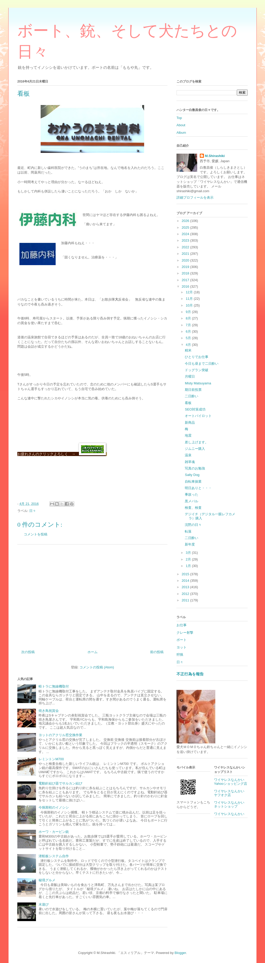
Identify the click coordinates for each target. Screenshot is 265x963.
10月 (190, 305)
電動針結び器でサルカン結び (60, 783)
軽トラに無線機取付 (54, 686)
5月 (189, 338)
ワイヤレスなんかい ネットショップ (231, 805)
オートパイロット (198, 416)
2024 (186, 234)
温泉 (188, 455)
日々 (32, 511)
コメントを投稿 (35, 534)
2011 (186, 600)
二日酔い (191, 396)
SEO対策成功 (195, 409)
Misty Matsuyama (198, 383)
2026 (186, 221)
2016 (186, 286)
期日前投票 (193, 390)
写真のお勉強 (195, 468)
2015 (186, 574)
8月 (189, 318)
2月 (189, 559)
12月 (190, 292)
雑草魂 (190, 462)
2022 (186, 247)
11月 (190, 299)
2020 (186, 260)
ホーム (92, 652)
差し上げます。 (196, 442)
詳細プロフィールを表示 (195, 197)
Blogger (180, 953)
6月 (189, 331)
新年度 (190, 544)
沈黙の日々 (193, 525)
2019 (186, 267)
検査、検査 (193, 508)
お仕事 (181, 625)
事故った (191, 494)
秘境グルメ (47, 880)
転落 (188, 531)
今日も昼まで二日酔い (201, 363)
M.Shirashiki (215, 156)
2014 (186, 581)
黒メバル (191, 501)
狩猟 (179, 654)
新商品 (190, 422)
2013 (186, 587)
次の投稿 (28, 652)
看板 (188, 403)
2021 (186, 254)
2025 (186, 227)
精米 (188, 350)
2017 (186, 280)
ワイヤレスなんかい (229, 814)
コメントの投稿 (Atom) (96, 667)
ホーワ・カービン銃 (54, 832)
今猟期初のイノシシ (54, 807)
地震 (188, 435)
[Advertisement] (92, 595)
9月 (189, 312)
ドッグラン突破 (196, 370)
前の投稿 (157, 652)
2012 (186, 594)
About (180, 125)
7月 (189, 325)
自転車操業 (193, 481)
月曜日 (190, 376)
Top (179, 118)
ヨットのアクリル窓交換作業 (60, 735)
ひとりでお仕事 (196, 357)
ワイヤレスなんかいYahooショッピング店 (230, 782)
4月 (189, 345)
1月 (189, 566)
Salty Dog (192, 475)
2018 (186, 273)
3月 (189, 553)
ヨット (181, 647)
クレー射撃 (184, 632)
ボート (181, 640)
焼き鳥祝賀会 (49, 711)
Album (181, 133)
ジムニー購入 (195, 449)
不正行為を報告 (190, 674)
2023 (186, 240)
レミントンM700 (51, 759)
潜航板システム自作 (54, 856)
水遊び (44, 904)
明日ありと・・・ (198, 488)
